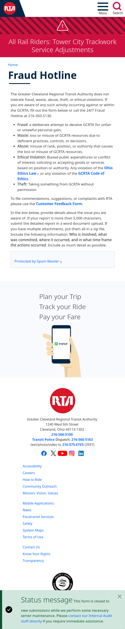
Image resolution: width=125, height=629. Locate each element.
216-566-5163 (82, 439)
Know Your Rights (37, 554)
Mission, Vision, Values (40, 493)
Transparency (33, 560)
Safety (27, 523)
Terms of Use (33, 537)
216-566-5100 (62, 434)
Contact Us (31, 547)
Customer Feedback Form (59, 203)
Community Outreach (40, 486)
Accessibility (32, 466)
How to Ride (32, 479)
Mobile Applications (38, 503)
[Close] (119, 596)
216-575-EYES (73, 444)
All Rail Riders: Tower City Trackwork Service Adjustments (62, 45)
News (27, 510)
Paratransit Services (38, 516)
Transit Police (43, 439)
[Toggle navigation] (103, 8)
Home (13, 64)
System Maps (33, 530)
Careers (29, 473)
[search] (117, 6)
